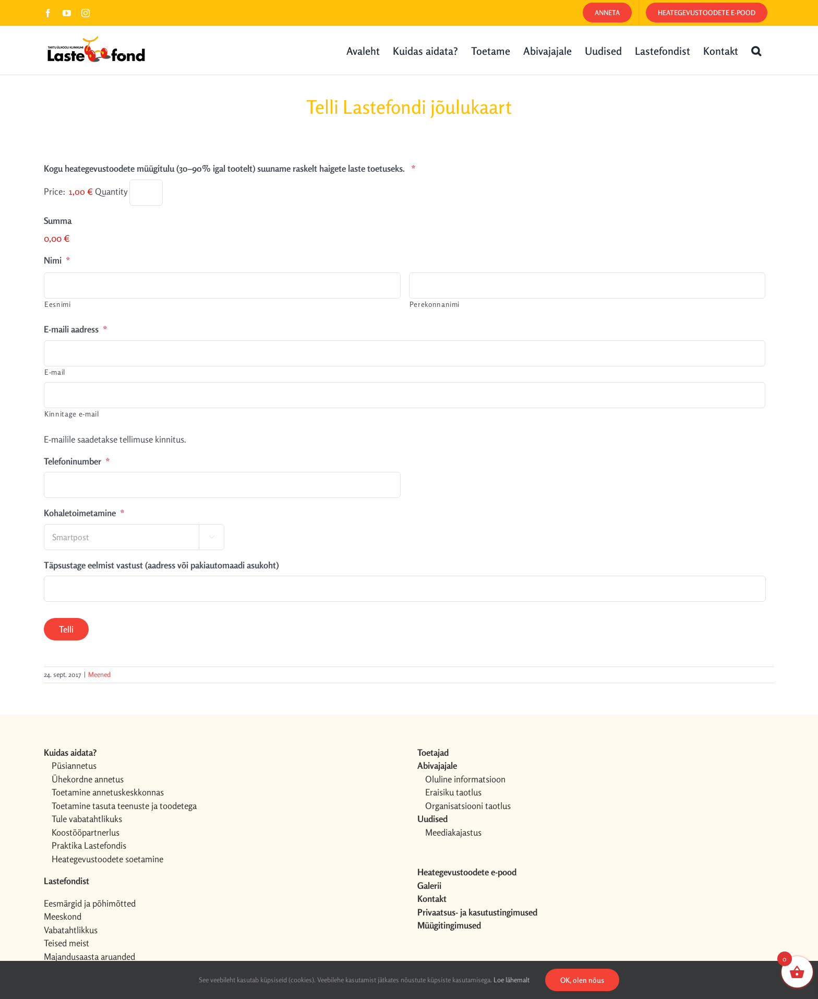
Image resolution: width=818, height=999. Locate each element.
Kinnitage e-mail (71, 413)
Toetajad (433, 752)
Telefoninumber (77, 461)
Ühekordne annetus (88, 779)
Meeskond (62, 916)
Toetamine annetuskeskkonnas (108, 792)
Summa (57, 220)
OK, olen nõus (582, 980)
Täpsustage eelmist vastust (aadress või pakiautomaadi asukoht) (161, 565)
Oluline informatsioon (465, 779)
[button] (756, 50)
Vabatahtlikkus (71, 929)
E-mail (54, 371)
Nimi (57, 260)
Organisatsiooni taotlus (468, 805)
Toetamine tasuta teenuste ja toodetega (124, 805)
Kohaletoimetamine (84, 512)
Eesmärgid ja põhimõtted (90, 903)
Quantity (111, 191)
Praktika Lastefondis (89, 845)
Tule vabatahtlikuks (87, 818)
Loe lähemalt (512, 980)
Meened (99, 674)
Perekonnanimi (435, 304)
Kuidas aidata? (70, 752)
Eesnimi (57, 304)
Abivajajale (437, 765)
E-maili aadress (75, 329)
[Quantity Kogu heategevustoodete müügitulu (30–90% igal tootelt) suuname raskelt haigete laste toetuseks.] (146, 193)
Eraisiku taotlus (453, 792)
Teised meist (66, 942)
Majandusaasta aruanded (89, 956)
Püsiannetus (74, 765)
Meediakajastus (453, 832)
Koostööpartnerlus (85, 832)
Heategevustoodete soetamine (107, 858)
